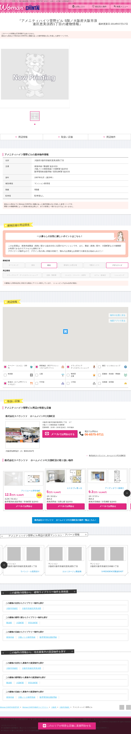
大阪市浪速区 (64, 707)
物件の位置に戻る (117, 315)
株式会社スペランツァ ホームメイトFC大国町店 (107, 455)
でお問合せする (60, 434)
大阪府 (54, 707)
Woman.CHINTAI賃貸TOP (10, 707)
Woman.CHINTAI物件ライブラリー (35, 707)
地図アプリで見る (117, 321)
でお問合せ (24, 506)
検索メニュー (121, 6)
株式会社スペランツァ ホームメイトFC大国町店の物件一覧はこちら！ (65, 520)
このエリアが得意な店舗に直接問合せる (67, 725)
